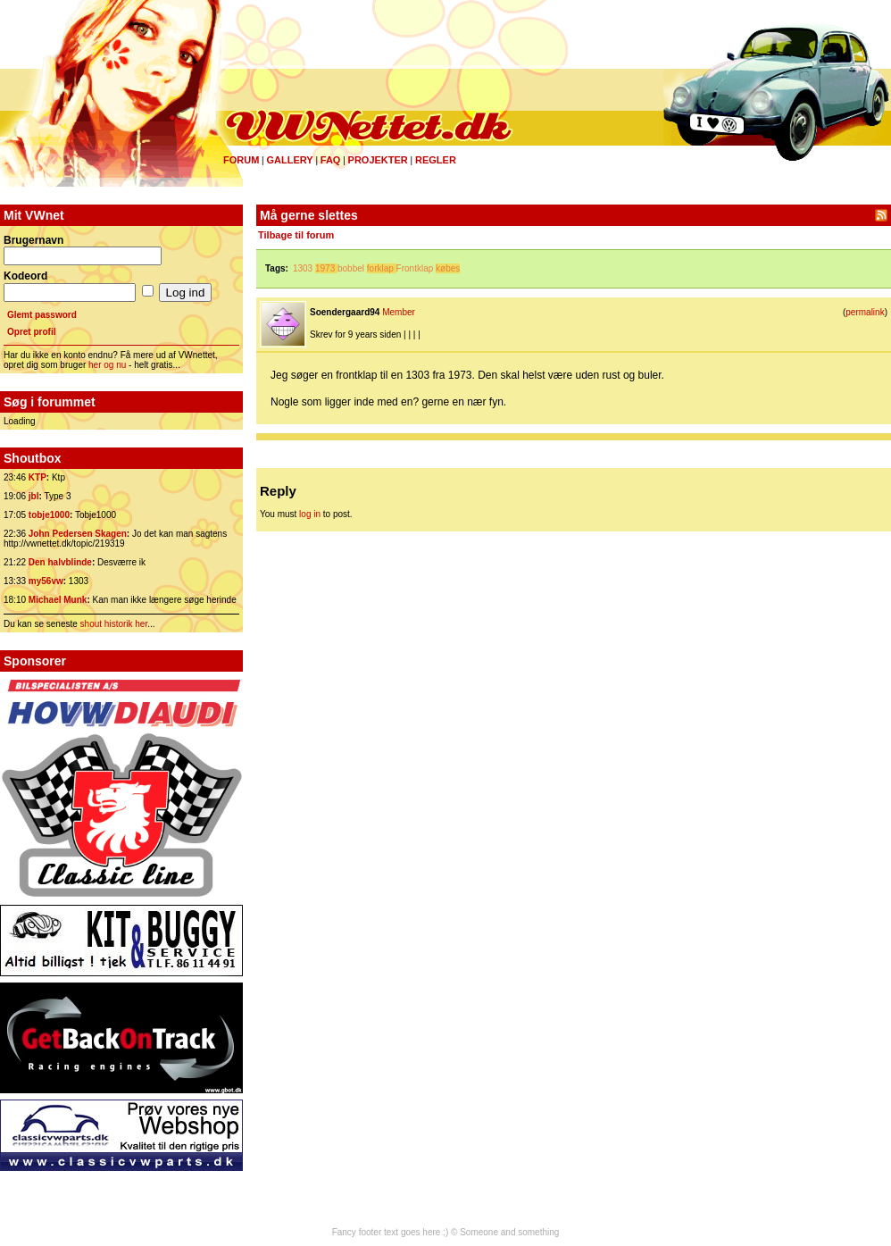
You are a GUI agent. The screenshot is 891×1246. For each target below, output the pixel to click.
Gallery (289, 160)
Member (398, 312)
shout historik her (114, 624)
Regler (435, 160)
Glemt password (42, 315)
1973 (325, 268)
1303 (302, 268)
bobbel (350, 268)
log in (310, 514)
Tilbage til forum (296, 235)
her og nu (107, 365)
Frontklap (415, 268)
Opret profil (31, 332)
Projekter (378, 160)
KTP (37, 477)
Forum (241, 160)
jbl (34, 496)
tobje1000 (49, 515)
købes (448, 268)
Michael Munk (58, 600)
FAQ (331, 160)
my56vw (46, 581)
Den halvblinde (60, 562)
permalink (864, 312)
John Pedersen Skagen (78, 534)
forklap (380, 268)
